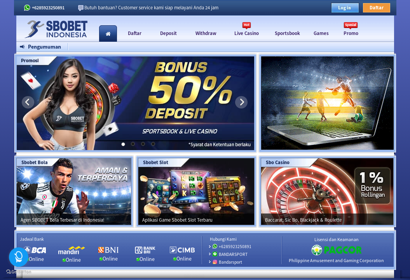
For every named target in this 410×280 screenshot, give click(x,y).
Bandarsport (230, 262)
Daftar (377, 7)
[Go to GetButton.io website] (18, 272)
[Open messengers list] (18, 257)
